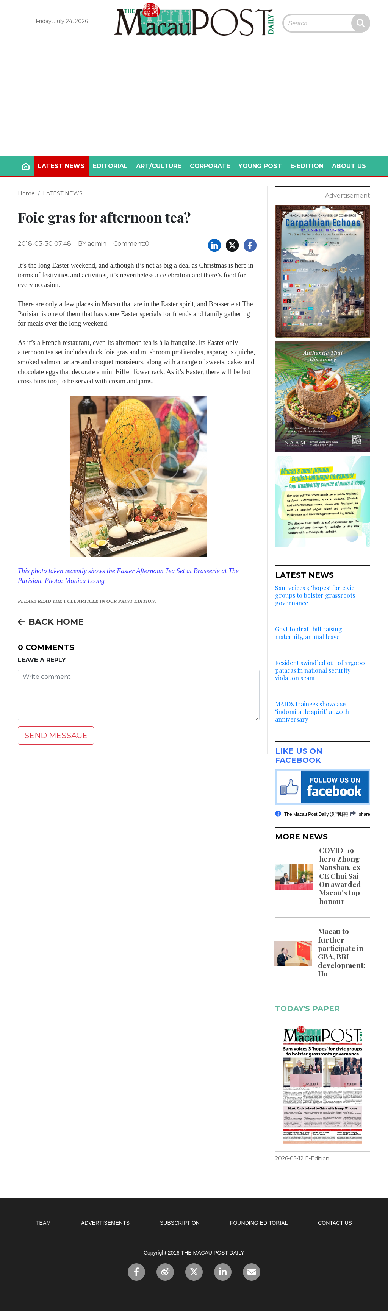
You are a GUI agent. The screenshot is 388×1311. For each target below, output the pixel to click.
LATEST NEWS (61, 166)
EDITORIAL (110, 166)
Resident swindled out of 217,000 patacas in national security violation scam (320, 670)
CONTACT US (335, 1223)
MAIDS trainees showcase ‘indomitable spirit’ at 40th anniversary (312, 711)
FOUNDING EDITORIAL (259, 1223)
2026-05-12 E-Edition (302, 1158)
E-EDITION (307, 166)
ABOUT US (349, 166)
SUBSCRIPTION (180, 1223)
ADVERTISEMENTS (105, 1223)
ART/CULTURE (158, 166)
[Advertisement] (194, 100)
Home (26, 193)
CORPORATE (210, 166)
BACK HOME (51, 621)
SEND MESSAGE (56, 735)
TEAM (43, 1223)
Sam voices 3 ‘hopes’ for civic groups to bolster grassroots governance (315, 595)
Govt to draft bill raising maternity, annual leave (308, 633)
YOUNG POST (260, 166)
